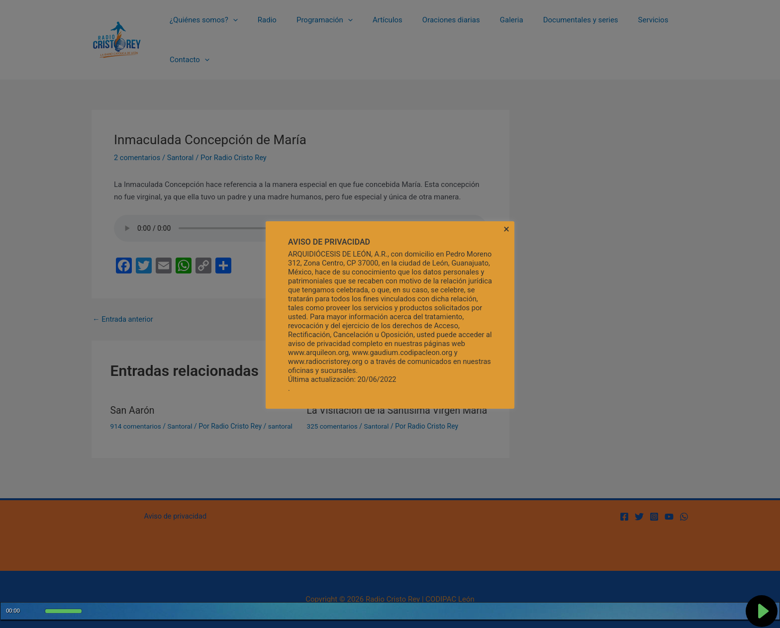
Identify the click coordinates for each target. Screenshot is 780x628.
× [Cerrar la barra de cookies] (506, 229)
